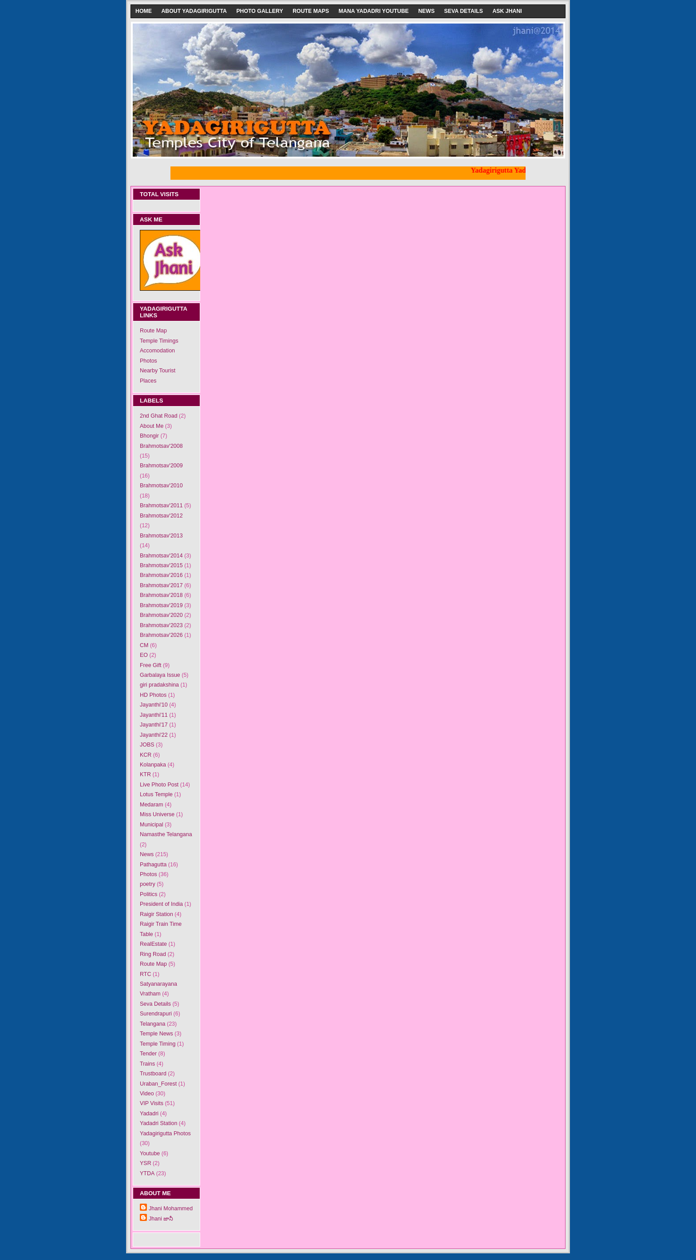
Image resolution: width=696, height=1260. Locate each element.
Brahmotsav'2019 (161, 605)
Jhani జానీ (161, 1219)
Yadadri (149, 1113)
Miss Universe (157, 814)
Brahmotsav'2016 (161, 575)
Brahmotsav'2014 (161, 556)
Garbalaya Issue (160, 675)
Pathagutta (153, 864)
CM (144, 645)
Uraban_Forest (158, 1084)
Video (147, 1093)
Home (143, 11)
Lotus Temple (156, 794)
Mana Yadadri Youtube (374, 11)
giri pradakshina (159, 685)
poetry (147, 884)
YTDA (147, 1173)
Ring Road (153, 954)
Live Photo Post (159, 785)
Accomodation (157, 351)
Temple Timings (159, 341)
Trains (147, 1064)
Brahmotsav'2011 (161, 505)
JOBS (147, 745)
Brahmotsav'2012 (161, 516)
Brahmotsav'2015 (161, 565)
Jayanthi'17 (154, 725)
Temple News (156, 1034)
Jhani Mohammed (171, 1208)
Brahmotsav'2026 (161, 635)
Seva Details (463, 11)
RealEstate (153, 944)
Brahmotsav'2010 (161, 485)
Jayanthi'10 (154, 705)
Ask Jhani (507, 11)
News (426, 11)
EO (144, 655)
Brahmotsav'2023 (161, 625)
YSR (145, 1163)
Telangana (153, 1024)
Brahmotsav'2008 (161, 446)
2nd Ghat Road (159, 416)
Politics (149, 894)
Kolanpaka (153, 765)
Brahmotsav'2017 (161, 585)
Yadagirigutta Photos (165, 1133)
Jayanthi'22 (154, 735)
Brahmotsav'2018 (161, 595)
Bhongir (149, 436)
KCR (145, 755)
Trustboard (153, 1073)
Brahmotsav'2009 (161, 465)
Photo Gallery (259, 11)
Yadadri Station (158, 1123)
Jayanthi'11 (154, 715)
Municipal (151, 825)
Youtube (150, 1153)
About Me (151, 426)
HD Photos (153, 695)
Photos (148, 361)
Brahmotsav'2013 (161, 536)
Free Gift (151, 665)
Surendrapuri (156, 1014)
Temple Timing (157, 1044)
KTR (145, 774)
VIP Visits (151, 1103)
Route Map (153, 331)
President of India (161, 904)
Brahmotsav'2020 (161, 615)
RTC (145, 974)
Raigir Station (156, 914)
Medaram (151, 805)
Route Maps (311, 11)
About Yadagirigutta (194, 11)
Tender (148, 1054)
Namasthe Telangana (166, 834)
